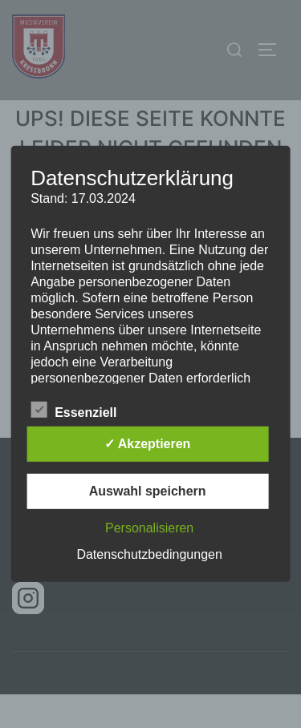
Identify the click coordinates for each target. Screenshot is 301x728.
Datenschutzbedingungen (149, 554)
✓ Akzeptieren (147, 444)
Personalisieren (149, 528)
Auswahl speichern (147, 491)
